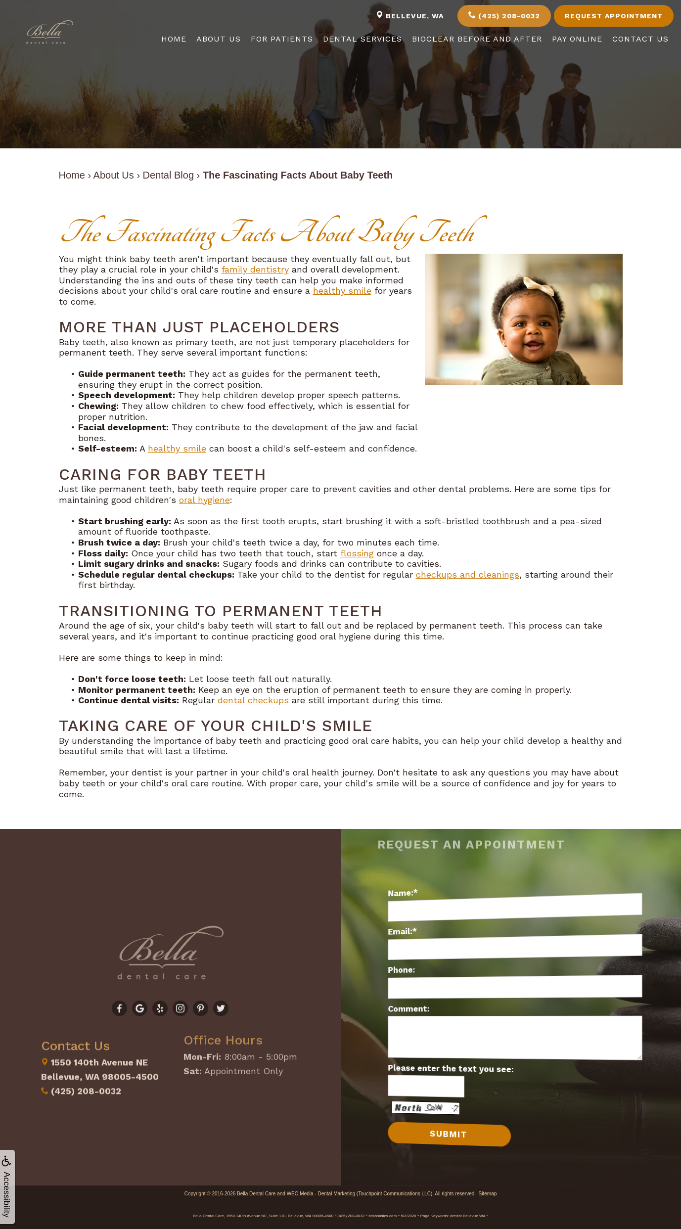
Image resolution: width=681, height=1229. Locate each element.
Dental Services (362, 39)
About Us (218, 39)
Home (173, 39)
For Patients (282, 39)
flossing (357, 553)
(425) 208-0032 (504, 15)
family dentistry (255, 269)
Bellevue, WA (410, 15)
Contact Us (640, 39)
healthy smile (342, 290)
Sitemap (488, 1193)
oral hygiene (204, 500)
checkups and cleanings (467, 574)
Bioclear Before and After (477, 39)
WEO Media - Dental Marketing (321, 1193)
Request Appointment (614, 16)
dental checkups (253, 700)
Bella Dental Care (256, 1193)
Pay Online (577, 39)
